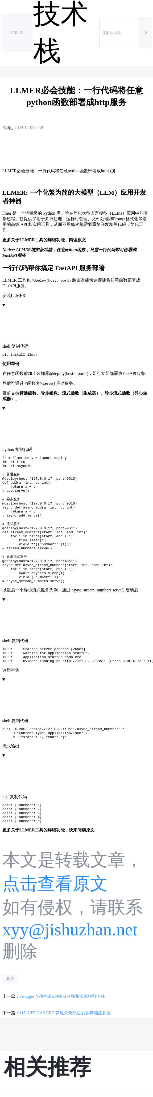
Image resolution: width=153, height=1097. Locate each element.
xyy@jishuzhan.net (70, 962)
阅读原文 (77, 240)
